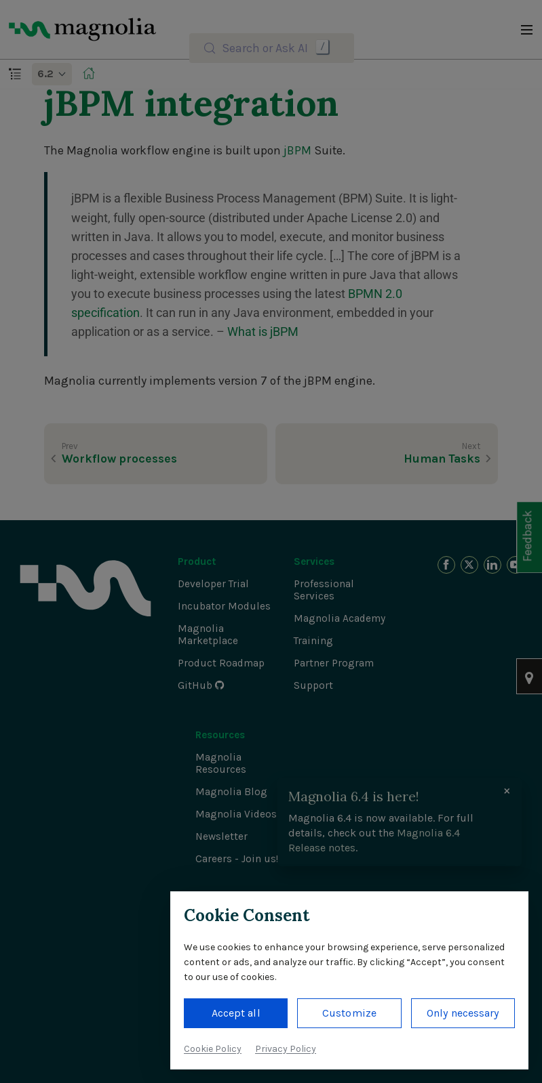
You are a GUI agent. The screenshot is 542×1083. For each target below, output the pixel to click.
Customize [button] (349, 1012)
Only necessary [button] (463, 1012)
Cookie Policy (212, 1049)
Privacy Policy (285, 1049)
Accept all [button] (236, 1012)
